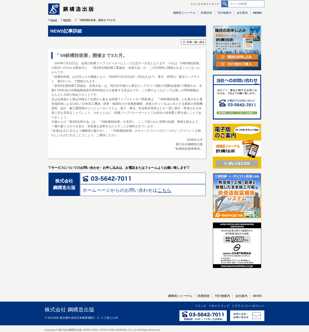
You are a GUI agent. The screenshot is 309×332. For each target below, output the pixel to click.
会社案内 (242, 12)
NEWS (257, 12)
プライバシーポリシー (249, 306)
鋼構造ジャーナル (184, 12)
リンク (197, 4)
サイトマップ (211, 4)
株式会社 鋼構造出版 (69, 310)
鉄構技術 (206, 12)
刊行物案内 (224, 12)
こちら (164, 190)
